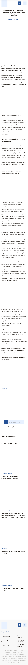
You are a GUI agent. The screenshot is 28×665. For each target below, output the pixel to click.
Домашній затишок (7, 641)
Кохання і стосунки (20, 640)
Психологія (5, 645)
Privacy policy (16, 662)
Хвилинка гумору (20, 645)
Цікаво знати (5, 636)
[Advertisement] (14, 52)
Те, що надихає (20, 636)
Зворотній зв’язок (6, 631)
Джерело (4, 388)
